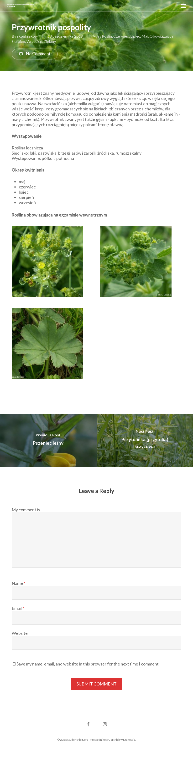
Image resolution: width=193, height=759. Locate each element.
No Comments (34, 54)
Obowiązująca (161, 36)
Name (18, 583)
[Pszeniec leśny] (48, 440)
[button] (183, 5)
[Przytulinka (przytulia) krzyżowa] (145, 440)
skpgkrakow (27, 36)
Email (18, 608)
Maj (144, 36)
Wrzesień (34, 41)
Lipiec (135, 36)
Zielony (50, 41)
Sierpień (18, 41)
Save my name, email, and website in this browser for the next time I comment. (88, 663)
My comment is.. (27, 509)
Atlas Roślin (102, 36)
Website (20, 633)
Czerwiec (121, 36)
